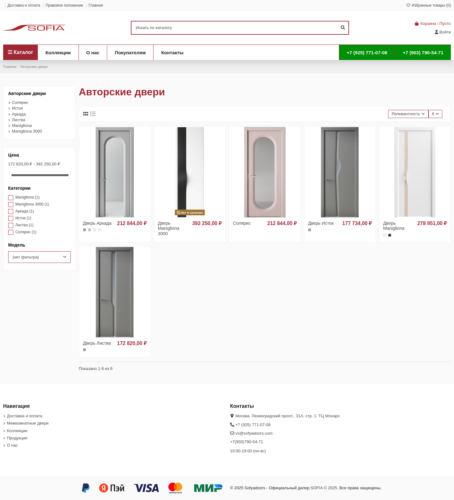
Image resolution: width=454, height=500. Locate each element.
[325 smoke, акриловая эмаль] (84, 229)
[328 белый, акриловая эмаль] (99, 229)
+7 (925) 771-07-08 (253, 424)
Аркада (19, 114)
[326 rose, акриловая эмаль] (89, 229)
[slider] (10, 175)
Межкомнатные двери (28, 423)
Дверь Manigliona (394, 226)
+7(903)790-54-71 (246, 441)
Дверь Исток (321, 223)
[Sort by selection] (408, 114)
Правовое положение (65, 5)
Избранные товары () (428, 5)
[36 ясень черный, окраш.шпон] (389, 235)
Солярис (242, 223)
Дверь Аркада (97, 223)
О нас (12, 445)
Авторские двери (27, 93)
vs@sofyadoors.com (254, 433)
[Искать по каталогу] (343, 28)
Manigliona (22, 125)
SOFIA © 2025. (324, 487)
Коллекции (17, 430)
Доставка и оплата (24, 5)
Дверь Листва (97, 343)
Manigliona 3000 (27, 131)
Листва (18, 119)
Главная (96, 5)
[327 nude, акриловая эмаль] (94, 229)
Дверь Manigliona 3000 (168, 228)
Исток (17, 108)
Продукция (17, 438)
